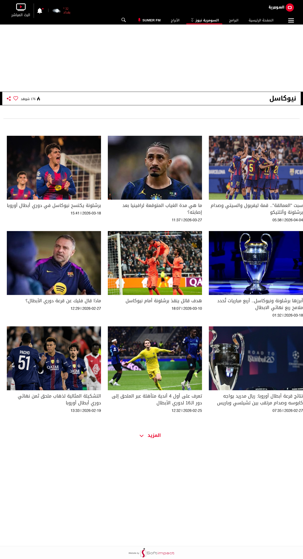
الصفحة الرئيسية (261, 20)
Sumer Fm (151, 20)
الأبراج (175, 20)
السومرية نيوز (204, 20)
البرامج (233, 20)
